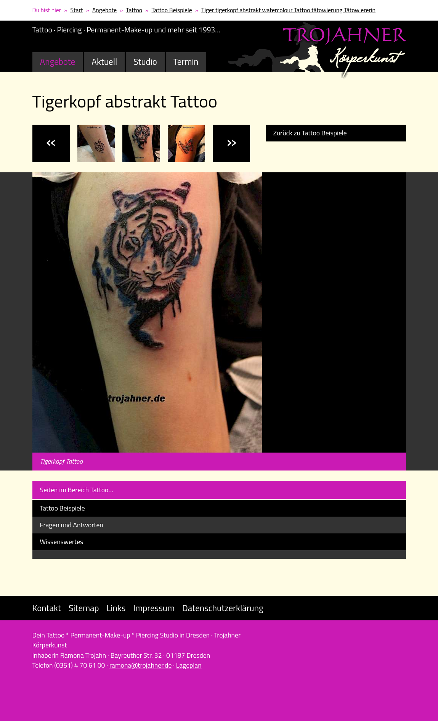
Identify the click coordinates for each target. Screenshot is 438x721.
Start (77, 9)
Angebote (104, 9)
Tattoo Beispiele (172, 9)
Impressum (154, 608)
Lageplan (189, 665)
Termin (186, 61)
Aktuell (104, 61)
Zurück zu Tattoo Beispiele (310, 133)
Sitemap (84, 608)
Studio (145, 61)
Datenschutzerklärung (222, 608)
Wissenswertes (61, 541)
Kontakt (46, 608)
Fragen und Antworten (71, 525)
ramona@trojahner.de (140, 665)
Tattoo (134, 9)
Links (116, 608)
